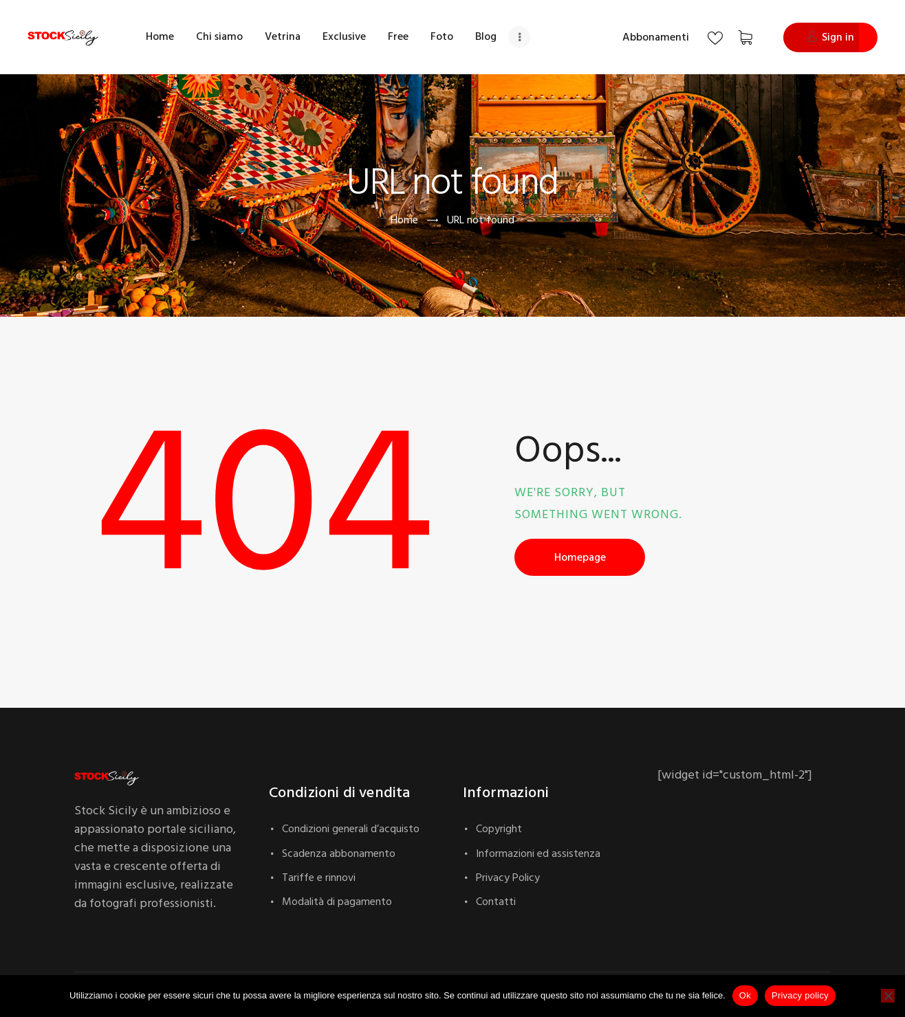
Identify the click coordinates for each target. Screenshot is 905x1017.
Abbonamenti (655, 37)
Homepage (580, 557)
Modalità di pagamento (337, 901)
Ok (745, 995)
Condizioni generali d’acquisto (350, 829)
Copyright (499, 829)
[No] (888, 996)
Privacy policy (800, 995)
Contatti (496, 901)
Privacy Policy (508, 877)
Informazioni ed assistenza (538, 853)
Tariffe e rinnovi (319, 877)
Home (404, 220)
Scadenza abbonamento (338, 853)
